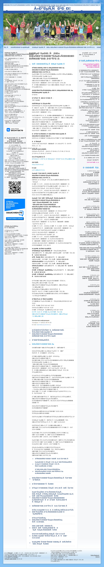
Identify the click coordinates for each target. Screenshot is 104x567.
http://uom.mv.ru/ (38, 164)
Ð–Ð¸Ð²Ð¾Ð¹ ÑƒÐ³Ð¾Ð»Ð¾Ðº (90, 155)
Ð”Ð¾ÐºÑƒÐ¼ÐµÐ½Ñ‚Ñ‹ (11, 69)
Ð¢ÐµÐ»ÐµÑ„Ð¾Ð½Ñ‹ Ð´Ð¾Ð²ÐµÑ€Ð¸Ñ (92, 116)
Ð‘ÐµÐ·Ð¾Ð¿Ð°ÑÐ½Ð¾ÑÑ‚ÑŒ (89, 129)
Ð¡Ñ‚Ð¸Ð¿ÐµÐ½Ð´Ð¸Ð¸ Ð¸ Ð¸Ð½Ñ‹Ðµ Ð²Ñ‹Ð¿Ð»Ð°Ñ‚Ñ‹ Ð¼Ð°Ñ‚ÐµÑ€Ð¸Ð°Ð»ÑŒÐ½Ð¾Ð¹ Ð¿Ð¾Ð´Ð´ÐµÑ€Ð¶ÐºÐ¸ (14, 100)
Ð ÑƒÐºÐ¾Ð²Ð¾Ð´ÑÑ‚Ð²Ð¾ (13, 77)
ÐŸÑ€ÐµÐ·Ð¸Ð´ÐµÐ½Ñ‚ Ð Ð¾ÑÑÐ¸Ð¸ (12, 231)
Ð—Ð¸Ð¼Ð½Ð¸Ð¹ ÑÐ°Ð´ (91, 157)
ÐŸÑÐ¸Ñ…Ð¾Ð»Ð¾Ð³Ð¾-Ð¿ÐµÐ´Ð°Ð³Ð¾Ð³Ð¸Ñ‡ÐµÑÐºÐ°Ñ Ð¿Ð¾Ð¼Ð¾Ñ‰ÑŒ (89, 126)
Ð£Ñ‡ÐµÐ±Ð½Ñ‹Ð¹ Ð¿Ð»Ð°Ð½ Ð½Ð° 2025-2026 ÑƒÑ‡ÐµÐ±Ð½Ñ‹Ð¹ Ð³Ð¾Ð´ (47, 412)
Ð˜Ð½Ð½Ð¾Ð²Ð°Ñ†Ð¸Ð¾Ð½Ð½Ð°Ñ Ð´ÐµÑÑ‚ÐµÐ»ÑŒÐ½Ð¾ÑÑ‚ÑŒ (89, 71)
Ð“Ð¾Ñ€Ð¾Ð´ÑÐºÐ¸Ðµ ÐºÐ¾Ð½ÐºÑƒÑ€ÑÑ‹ (92, 85)
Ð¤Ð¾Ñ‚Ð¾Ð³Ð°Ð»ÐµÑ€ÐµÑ (20, 47)
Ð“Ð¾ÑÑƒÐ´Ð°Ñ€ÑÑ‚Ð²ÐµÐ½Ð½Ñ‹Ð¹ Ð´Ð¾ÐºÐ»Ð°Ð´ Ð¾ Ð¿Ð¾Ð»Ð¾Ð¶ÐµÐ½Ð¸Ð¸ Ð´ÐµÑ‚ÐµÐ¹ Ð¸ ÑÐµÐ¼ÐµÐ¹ (90, 91)
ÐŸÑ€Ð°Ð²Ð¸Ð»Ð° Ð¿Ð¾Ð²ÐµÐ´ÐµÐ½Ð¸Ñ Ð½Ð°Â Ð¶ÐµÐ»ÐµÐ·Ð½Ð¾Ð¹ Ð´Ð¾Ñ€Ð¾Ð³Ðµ (89, 76)
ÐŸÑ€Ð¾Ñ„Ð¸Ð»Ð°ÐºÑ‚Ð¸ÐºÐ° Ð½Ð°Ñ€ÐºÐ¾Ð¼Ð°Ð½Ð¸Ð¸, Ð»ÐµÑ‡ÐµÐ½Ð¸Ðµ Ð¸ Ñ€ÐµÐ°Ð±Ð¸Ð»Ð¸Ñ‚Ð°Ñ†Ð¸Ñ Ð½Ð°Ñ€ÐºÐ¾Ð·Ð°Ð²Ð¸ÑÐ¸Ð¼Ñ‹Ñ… (89, 104)
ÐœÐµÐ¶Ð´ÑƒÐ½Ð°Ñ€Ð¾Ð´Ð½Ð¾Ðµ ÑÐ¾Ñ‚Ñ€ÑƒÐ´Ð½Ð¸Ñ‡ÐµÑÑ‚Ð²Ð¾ (13, 122)
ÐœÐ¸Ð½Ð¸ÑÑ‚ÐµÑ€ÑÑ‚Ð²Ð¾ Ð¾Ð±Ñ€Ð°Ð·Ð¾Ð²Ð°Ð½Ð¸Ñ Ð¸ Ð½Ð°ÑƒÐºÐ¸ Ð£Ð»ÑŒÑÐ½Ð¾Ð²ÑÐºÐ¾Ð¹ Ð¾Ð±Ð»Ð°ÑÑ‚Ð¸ (14, 243)
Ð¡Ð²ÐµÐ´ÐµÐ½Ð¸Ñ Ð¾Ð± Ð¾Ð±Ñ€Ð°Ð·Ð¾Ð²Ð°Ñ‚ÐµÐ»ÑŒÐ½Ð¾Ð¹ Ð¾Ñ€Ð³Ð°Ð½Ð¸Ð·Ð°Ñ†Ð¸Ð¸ (63, 47)
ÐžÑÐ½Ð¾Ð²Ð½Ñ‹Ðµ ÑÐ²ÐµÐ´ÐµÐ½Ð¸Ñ (14, 59)
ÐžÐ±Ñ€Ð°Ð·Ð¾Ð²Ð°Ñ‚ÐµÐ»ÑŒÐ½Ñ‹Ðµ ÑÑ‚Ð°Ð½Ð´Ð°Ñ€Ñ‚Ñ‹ (15, 74)
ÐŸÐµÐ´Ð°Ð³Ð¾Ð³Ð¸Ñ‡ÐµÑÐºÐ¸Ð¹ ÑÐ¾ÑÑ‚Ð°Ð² (14, 80)
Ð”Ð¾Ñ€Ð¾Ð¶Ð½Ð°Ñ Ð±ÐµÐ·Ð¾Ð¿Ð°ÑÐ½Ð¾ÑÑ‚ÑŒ (89, 133)
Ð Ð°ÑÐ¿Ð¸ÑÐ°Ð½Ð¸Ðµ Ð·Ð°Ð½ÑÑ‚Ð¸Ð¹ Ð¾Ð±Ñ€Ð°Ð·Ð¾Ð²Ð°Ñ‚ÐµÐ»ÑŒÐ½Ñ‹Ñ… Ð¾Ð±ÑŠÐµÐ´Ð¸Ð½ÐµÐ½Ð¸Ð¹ (50, 314)
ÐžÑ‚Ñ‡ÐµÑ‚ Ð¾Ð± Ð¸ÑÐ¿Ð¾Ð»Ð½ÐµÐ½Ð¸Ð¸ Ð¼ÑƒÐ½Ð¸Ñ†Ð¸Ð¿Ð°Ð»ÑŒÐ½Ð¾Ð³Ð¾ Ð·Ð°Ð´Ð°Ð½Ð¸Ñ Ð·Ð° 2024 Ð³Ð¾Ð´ (52, 427)
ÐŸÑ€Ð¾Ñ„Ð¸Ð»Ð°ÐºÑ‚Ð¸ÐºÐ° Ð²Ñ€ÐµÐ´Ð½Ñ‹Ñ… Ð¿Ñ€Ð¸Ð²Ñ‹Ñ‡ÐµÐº (90, 112)
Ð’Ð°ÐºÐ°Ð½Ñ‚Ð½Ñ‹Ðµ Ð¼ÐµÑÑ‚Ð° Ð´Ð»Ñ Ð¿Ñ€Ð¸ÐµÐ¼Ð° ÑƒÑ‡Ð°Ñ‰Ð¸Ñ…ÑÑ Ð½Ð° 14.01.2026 (15, 116)
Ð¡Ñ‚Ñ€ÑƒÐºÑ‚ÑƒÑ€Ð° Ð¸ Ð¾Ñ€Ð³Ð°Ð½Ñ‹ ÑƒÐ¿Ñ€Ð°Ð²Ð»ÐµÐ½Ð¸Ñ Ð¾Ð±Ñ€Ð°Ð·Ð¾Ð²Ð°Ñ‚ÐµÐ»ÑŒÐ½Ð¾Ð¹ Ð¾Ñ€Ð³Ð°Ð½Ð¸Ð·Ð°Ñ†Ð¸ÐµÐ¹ (15, 65)
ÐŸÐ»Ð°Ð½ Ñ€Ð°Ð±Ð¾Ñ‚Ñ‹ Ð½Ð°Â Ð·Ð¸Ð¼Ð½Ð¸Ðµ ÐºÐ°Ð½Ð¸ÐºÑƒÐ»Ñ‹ (91, 66)
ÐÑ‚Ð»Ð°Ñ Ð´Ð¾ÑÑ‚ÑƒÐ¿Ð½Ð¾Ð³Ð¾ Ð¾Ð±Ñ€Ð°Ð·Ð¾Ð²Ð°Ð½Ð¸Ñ (90, 145)
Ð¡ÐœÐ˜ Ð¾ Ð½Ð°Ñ (93, 160)
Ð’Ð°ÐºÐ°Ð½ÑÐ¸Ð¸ (93, 162)
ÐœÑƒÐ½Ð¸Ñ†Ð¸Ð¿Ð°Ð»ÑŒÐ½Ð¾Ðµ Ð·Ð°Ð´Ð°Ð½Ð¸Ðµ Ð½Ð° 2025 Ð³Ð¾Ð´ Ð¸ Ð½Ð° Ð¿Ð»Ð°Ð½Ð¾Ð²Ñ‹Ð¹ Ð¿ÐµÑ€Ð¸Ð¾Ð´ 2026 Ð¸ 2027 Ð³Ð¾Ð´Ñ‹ (50, 434)
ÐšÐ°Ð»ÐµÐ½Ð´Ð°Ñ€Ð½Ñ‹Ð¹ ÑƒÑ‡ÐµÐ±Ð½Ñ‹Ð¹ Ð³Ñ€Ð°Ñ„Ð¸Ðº (53, 416)
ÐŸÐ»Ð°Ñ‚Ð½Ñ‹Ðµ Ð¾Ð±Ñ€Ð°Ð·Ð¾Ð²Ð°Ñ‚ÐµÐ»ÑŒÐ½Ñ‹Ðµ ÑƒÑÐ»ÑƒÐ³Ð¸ (15, 106)
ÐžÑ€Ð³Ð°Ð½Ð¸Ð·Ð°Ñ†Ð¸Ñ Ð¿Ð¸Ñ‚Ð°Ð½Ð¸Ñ (13, 96)
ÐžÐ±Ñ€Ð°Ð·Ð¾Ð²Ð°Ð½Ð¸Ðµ (13, 71)
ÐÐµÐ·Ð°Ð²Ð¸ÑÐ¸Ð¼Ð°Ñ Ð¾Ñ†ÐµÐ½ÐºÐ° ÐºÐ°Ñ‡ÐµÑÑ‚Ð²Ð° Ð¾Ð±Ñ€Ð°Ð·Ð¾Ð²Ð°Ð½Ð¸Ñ (90, 151)
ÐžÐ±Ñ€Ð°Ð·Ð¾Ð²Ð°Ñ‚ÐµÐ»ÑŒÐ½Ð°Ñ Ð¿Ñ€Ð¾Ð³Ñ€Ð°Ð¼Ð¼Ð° (45, 407)
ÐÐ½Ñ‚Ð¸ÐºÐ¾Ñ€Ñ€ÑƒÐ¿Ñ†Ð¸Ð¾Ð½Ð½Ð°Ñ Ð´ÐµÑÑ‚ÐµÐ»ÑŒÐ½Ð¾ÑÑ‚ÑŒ (89, 140)
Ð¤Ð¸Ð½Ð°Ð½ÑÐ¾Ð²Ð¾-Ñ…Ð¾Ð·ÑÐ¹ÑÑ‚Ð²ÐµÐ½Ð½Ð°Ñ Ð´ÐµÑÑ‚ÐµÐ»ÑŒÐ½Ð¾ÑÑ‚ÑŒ (15, 111)
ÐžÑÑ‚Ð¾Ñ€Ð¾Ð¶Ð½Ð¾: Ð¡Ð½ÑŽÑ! (92, 136)
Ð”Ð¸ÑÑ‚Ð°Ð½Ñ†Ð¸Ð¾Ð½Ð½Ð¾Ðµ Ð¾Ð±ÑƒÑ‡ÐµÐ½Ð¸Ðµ (89, 81)
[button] (6, 28)
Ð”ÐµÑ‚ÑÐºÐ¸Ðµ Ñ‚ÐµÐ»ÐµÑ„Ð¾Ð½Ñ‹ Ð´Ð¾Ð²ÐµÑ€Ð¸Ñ (92, 121)
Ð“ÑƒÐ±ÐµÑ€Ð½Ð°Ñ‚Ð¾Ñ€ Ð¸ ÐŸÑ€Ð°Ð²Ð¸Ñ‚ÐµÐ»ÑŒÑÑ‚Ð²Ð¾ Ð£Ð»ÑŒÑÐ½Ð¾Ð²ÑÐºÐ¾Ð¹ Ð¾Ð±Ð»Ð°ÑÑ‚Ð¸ (15, 236)
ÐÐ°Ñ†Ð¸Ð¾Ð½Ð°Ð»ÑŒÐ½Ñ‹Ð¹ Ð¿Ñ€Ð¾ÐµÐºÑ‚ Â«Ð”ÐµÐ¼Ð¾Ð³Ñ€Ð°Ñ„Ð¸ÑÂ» (89, 98)
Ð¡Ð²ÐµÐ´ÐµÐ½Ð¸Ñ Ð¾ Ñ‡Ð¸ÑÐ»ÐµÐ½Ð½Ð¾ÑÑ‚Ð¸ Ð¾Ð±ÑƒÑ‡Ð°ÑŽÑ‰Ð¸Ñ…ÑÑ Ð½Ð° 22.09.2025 (50, 421)
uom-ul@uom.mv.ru (38, 170)
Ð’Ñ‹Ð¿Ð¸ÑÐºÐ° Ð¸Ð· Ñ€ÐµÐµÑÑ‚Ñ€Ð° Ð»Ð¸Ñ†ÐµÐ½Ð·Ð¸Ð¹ (53, 159)
